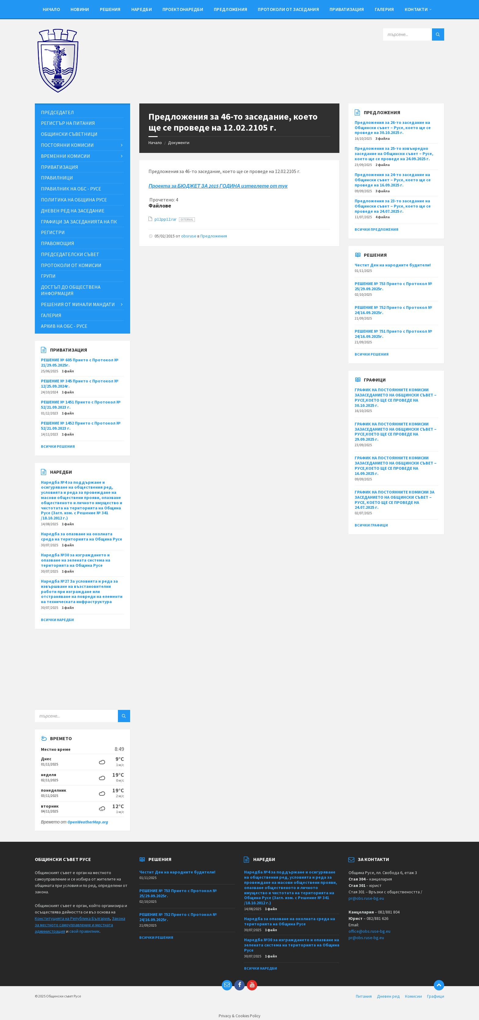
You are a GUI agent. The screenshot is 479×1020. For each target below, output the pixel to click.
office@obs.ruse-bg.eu (369, 931)
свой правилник (84, 931)
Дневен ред (388, 996)
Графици (435, 996)
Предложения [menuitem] (230, 9)
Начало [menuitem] (51, 9)
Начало (155, 142)
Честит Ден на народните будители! (393, 265)
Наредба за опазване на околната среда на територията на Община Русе (81, 536)
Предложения (213, 236)
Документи (178, 142)
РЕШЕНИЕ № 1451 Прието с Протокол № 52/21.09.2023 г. (81, 404)
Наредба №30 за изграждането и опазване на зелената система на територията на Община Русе (75, 560)
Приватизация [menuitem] (347, 9)
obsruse (188, 236)
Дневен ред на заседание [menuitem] (72, 211)
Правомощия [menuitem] (57, 243)
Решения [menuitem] (110, 9)
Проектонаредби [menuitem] (183, 9)
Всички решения (58, 446)
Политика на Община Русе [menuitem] (74, 200)
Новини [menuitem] (80, 9)
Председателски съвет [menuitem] (70, 254)
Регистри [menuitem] (53, 232)
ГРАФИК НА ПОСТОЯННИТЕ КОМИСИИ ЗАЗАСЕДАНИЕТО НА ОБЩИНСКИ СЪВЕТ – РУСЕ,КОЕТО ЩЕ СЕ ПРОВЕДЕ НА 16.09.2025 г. (396, 465)
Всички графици (371, 525)
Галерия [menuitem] (384, 9)
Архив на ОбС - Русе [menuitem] (64, 326)
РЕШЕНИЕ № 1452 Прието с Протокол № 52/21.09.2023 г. (81, 425)
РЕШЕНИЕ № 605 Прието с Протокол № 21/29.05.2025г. (80, 362)
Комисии (413, 996)
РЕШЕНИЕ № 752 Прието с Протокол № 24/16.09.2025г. (393, 310)
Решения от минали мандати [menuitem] (78, 304)
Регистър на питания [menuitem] (68, 123)
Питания (364, 996)
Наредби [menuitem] (141, 9)
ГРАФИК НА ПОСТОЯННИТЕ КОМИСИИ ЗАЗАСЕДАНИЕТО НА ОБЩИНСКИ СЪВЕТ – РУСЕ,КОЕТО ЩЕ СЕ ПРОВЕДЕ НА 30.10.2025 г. (396, 397)
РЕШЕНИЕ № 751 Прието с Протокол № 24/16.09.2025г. (393, 333)
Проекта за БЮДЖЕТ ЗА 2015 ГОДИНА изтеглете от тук (217, 186)
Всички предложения (376, 229)
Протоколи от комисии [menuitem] (71, 265)
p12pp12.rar (166, 219)
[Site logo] (58, 91)
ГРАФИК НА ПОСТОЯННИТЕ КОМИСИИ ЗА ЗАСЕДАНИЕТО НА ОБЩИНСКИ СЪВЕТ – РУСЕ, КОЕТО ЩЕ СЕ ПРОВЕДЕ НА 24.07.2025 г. (394, 499)
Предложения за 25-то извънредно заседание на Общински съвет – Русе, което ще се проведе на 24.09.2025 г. (394, 153)
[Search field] (413, 34)
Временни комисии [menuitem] (65, 156)
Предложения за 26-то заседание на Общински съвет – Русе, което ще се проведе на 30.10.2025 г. (393, 128)
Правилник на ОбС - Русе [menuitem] (71, 189)
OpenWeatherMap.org (88, 822)
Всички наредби (57, 619)
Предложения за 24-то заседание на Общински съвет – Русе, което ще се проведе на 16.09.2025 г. (393, 180)
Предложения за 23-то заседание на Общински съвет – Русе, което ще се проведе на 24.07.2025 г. (393, 206)
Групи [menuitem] (48, 276)
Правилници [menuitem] (57, 178)
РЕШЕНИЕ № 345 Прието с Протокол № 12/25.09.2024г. (80, 383)
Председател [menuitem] (57, 112)
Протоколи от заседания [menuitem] (288, 9)
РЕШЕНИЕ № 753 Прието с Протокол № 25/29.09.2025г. (393, 286)
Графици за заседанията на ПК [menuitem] (79, 222)
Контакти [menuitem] (416, 9)
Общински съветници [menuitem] (69, 134)
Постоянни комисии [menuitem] (67, 145)
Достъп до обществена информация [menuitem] (71, 290)
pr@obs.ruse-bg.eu (366, 898)
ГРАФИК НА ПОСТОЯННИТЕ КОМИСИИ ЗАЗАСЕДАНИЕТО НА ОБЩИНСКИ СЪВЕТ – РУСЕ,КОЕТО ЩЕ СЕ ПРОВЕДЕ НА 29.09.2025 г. (396, 431)
